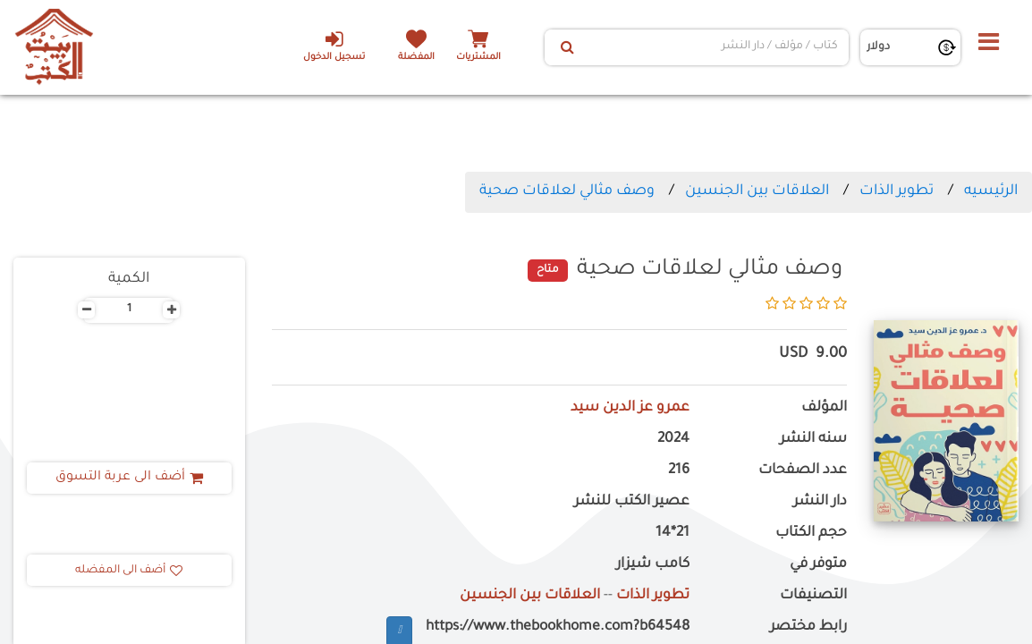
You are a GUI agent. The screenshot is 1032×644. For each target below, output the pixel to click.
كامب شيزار (652, 564)
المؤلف (824, 408)
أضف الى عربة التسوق (129, 477)
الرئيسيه (991, 191)
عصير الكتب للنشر (631, 502)
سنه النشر (813, 439)
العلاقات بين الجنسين (757, 191)
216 (678, 471)
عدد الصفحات (802, 471)
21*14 (672, 533)
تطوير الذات (896, 191)
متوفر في (818, 564)
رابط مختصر (808, 627)
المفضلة (416, 58)
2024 (673, 439)
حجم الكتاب (811, 533)
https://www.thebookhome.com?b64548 (557, 627)
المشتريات (478, 58)
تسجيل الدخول (334, 46)
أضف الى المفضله (128, 570)
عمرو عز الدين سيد (630, 408)
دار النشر (820, 502)
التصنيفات (813, 596)
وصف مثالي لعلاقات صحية (567, 191)
